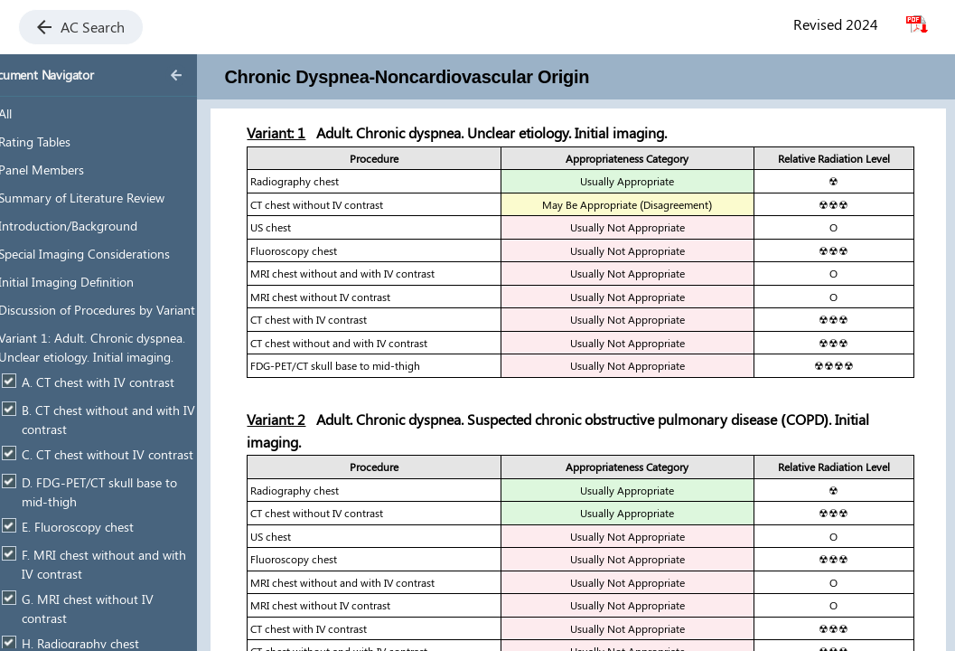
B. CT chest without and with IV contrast (137, 420)
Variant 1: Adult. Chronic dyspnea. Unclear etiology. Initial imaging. (120, 347)
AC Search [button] (81, 26)
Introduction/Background (96, 225)
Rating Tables (63, 141)
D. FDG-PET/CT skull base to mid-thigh (128, 492)
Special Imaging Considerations (113, 253)
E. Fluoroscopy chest (107, 526)
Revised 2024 (835, 23)
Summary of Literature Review (110, 197)
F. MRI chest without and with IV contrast (133, 564)
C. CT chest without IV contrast (136, 454)
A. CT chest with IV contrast (127, 382)
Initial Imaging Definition (95, 281)
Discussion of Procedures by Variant (125, 309)
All (34, 113)
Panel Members (70, 169)
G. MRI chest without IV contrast (117, 608)
